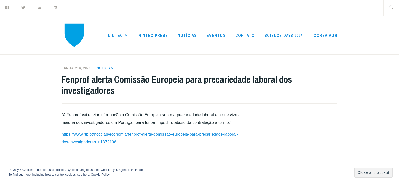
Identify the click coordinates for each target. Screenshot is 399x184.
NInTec (115, 35)
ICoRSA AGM (324, 35)
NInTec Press (153, 35)
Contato (245, 35)
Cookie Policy (100, 174)
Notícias (187, 35)
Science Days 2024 (284, 35)
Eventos (216, 35)
